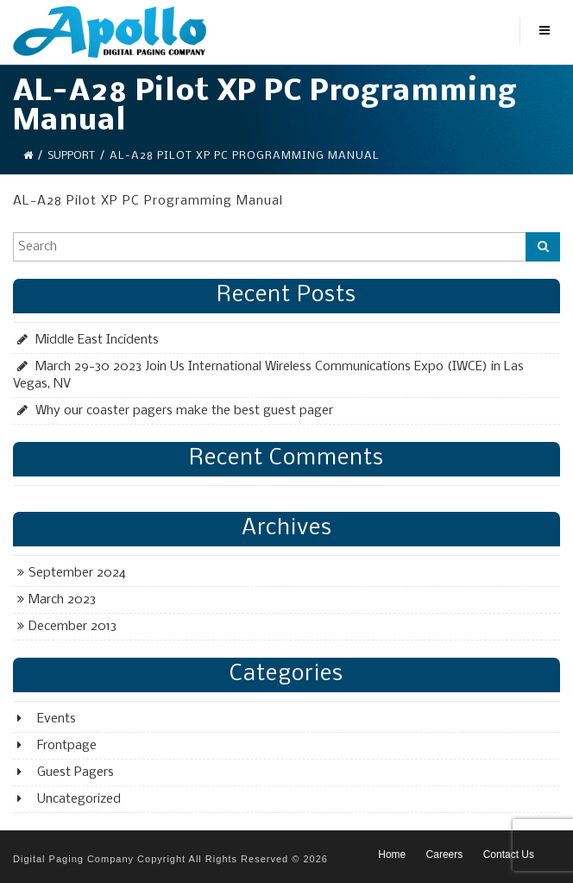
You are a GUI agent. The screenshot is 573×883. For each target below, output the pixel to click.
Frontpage (67, 746)
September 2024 (77, 573)
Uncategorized (79, 799)
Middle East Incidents (97, 340)
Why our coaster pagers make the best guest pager (184, 411)
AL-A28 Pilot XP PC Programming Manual (148, 201)
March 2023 (62, 600)
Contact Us (508, 854)
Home (392, 854)
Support (71, 155)
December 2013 (72, 627)
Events (56, 719)
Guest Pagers (75, 772)
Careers (444, 854)
